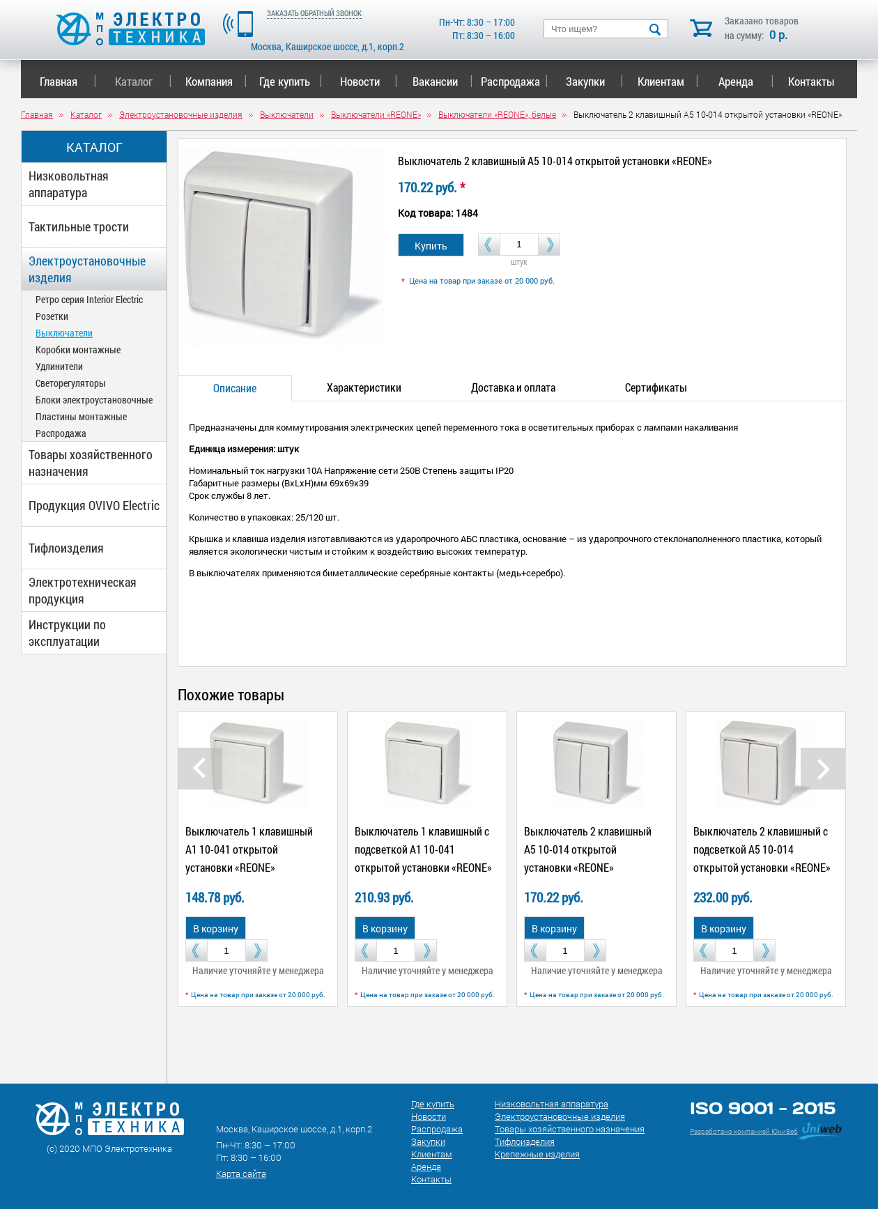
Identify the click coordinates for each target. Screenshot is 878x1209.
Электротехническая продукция (83, 590)
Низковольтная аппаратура (69, 184)
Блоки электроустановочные (94, 399)
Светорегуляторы (71, 383)
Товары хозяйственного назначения (91, 462)
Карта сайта (241, 1173)
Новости (369, 81)
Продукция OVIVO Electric (94, 505)
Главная (68, 81)
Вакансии (443, 81)
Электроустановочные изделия (87, 269)
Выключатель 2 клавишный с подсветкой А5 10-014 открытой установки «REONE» (762, 849)
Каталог (143, 81)
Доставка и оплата (513, 387)
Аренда (745, 81)
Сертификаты (656, 387)
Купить (431, 245)
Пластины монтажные (81, 416)
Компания (216, 81)
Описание (234, 387)
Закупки (594, 81)
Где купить (291, 81)
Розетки (52, 316)
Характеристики (364, 387)
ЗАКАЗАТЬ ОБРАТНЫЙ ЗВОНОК (314, 13)
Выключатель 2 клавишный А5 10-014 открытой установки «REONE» (588, 849)
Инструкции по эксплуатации (67, 632)
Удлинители (59, 366)
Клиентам (668, 81)
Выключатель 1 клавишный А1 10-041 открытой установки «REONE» (249, 849)
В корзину (215, 928)
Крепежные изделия (537, 1154)
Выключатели (64, 332)
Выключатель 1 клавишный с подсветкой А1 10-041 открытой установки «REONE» (423, 849)
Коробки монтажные (78, 349)
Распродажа (511, 81)
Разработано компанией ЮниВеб (744, 1131)
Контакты (811, 81)
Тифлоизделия (66, 547)
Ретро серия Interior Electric (89, 299)
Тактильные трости (79, 226)
